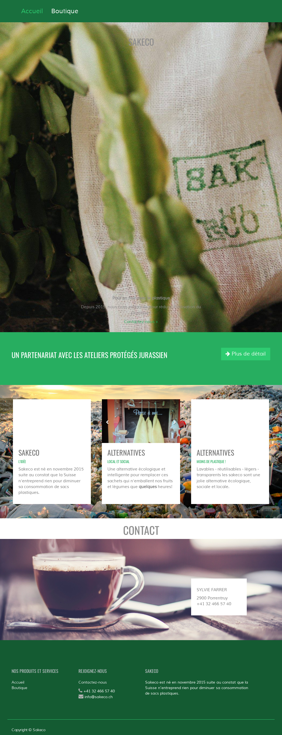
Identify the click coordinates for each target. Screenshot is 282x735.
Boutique (19, 688)
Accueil (18, 682)
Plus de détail (246, 354)
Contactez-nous (92, 682)
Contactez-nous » (141, 321)
